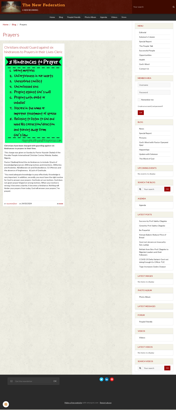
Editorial (142, 33)
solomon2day (12, 204)
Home (52, 17)
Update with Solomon (148, 154)
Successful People (147, 51)
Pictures (142, 138)
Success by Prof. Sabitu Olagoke (153, 221)
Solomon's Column (147, 37)
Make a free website (73, 403)
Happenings (144, 150)
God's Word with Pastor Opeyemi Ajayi (153, 144)
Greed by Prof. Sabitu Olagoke (152, 226)
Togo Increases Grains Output (152, 267)
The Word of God (146, 159)
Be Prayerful (144, 230)
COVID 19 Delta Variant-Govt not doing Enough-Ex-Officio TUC (153, 261)
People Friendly (73, 17)
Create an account (144, 107)
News (61, 204)
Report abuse (106, 403)
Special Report (145, 42)
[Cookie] (6, 404)
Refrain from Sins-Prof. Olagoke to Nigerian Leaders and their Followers (153, 252)
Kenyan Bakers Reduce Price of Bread (152, 236)
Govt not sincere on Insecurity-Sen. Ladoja (152, 243)
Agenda (103, 17)
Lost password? (157, 107)
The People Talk (146, 46)
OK (140, 113)
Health (142, 60)
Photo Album (90, 17)
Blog (61, 17)
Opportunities (145, 55)
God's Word (144, 64)
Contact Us (144, 69)
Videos (114, 17)
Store (124, 17)
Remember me (146, 100)
